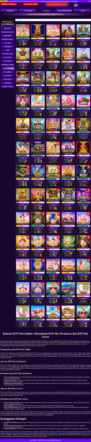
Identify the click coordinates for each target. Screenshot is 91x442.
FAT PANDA (7, 61)
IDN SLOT (7, 28)
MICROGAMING (7, 39)
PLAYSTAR (7, 57)
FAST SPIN (7, 83)
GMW (8, 50)
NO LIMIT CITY (7, 54)
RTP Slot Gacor (79, 344)
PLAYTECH (7, 75)
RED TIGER (7, 79)
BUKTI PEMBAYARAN (64, 11)
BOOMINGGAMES (8, 64)
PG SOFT (8, 43)
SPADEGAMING (7, 86)
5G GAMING (7, 72)
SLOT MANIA (7, 68)
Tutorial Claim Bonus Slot (56, 4)
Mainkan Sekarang (8, 4)
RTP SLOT (45, 11)
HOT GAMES (27, 11)
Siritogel (2, 412)
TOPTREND (7, 46)
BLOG (82, 11)
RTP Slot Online (50, 344)
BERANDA (9, 11)
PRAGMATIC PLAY (7, 32)
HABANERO (8, 35)
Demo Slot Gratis (30, 4)
